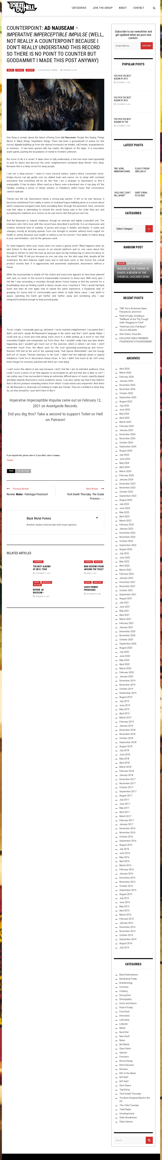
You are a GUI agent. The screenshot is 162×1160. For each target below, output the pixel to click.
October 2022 (126, 541)
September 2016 (127, 841)
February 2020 (126, 672)
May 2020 (124, 660)
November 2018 (127, 734)
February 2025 (126, 426)
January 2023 (126, 528)
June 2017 (124, 804)
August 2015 (125, 894)
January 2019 (126, 726)
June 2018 (124, 754)
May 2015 (124, 906)
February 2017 (126, 820)
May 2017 (124, 808)
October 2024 (126, 442)
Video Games (126, 1121)
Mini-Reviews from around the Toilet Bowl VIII (94, 569)
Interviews (124, 1015)
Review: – (27, 494)
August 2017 (125, 795)
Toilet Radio (125, 1109)
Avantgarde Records (61, 406)
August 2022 (125, 549)
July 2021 (124, 602)
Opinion (19, 70)
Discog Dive (125, 995)
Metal (10, 70)
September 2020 (127, 643)
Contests (123, 987)
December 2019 (127, 680)
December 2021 (127, 582)
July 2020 (124, 652)
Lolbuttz (123, 1024)
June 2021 (124, 606)
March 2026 (125, 372)
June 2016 (124, 853)
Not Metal (124, 1044)
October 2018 (126, 738)
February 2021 (126, 623)
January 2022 (126, 578)
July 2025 (124, 405)
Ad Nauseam (23, 471)
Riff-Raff (124, 1081)
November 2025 (127, 389)
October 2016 (126, 836)
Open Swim (125, 1048)
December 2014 (127, 927)
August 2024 (125, 450)
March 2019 (125, 717)
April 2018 (124, 762)
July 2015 (124, 898)
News (122, 1040)
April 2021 (124, 615)
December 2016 (127, 828)
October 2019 (126, 689)
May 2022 (124, 561)
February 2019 (126, 721)
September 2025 (127, 397)
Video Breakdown (128, 1117)
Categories (79, 7)
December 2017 (127, 779)
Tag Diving (124, 1089)
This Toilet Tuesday (129, 1105)
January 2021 (126, 627)
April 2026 (124, 368)
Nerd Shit (98, 582)
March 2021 (125, 619)
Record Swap (126, 1061)
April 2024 (124, 467)
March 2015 (125, 914)
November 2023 (127, 487)
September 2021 (127, 594)
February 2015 (126, 919)
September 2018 (127, 742)
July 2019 (124, 701)
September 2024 (127, 446)
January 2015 (126, 923)
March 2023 (125, 520)
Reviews (30, 70)
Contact (138, 7)
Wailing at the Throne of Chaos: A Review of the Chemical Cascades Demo (133, 272)
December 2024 (127, 434)
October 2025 (126, 393)
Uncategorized (126, 1113)
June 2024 (124, 459)
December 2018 (127, 730)
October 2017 (126, 787)
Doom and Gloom (128, 1003)
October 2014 (126, 935)
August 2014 (125, 943)
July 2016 (124, 849)
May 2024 (124, 463)
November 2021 (127, 586)
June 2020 (124, 656)
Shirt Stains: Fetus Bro (130, 334)
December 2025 (127, 385)
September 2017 (127, 791)
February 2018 (126, 771)
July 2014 (124, 947)
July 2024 (124, 455)
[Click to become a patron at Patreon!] (55, 437)
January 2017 (126, 824)
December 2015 (127, 877)
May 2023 (124, 512)
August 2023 (125, 500)
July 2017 (124, 799)
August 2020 (125, 648)
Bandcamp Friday (128, 978)
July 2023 (124, 504)
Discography (125, 999)
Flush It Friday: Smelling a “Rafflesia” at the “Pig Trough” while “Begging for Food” (134, 319)
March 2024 (125, 471)
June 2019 (124, 705)
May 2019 (124, 709)
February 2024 (126, 475)
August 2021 (125, 598)
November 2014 (127, 931)
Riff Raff (123, 1077)
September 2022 (127, 545)
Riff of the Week (127, 1073)
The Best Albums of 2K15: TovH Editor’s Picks (42, 569)
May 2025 (124, 413)
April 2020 (124, 664)
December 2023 (127, 483)
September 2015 (127, 890)
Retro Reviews (126, 1065)
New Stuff (47, 582)
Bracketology (126, 983)
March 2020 (125, 668)
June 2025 (124, 409)
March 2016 (125, 865)
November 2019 (127, 684)
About (123, 7)
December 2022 (127, 533)
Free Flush (124, 1011)
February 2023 (126, 524)
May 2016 (124, 857)
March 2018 (125, 767)
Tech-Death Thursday (130, 1093)
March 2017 (125, 816)
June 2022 (124, 557)
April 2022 (124, 565)
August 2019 (125, 697)
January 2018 (126, 775)
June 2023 (124, 508)
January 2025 (126, 430)
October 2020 (126, 639)
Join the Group (103, 7)
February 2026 (126, 377)
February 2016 (126, 869)
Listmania (38, 562)
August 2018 (125, 746)
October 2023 (126, 491)
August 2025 (125, 401)
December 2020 (127, 631)
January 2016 (126, 873)
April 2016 (124, 861)
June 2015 (124, 902)
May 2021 (124, 611)
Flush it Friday (126, 1007)
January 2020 (126, 676)
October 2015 (126, 886)
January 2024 (126, 479)
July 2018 (124, 750)
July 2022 (124, 553)
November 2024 (127, 438)
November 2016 (127, 832)
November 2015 (127, 882)
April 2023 (124, 516)
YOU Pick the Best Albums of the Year (122, 122)
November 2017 (127, 783)
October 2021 (126, 590)
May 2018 (124, 758)
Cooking (123, 991)
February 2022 (126, 574)
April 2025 (124, 418)
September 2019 (127, 693)
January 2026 (126, 381)
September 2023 (127, 496)
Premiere (124, 1056)
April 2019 (124, 713)
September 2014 (127, 939)
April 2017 (124, 812)
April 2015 (124, 910)
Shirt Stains (125, 1085)
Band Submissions (128, 974)
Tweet (10, 460)
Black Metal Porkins (48, 70)
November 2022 (127, 537)
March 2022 (125, 570)
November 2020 (127, 635)
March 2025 (125, 422)
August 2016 (125, 845)
